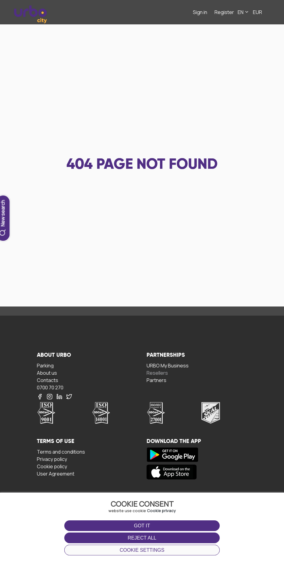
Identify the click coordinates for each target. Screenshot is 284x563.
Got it (142, 525)
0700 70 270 (50, 387)
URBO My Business (168, 365)
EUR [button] (257, 12)
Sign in (200, 12)
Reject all (142, 537)
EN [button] (243, 12)
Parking (45, 365)
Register (224, 12)
